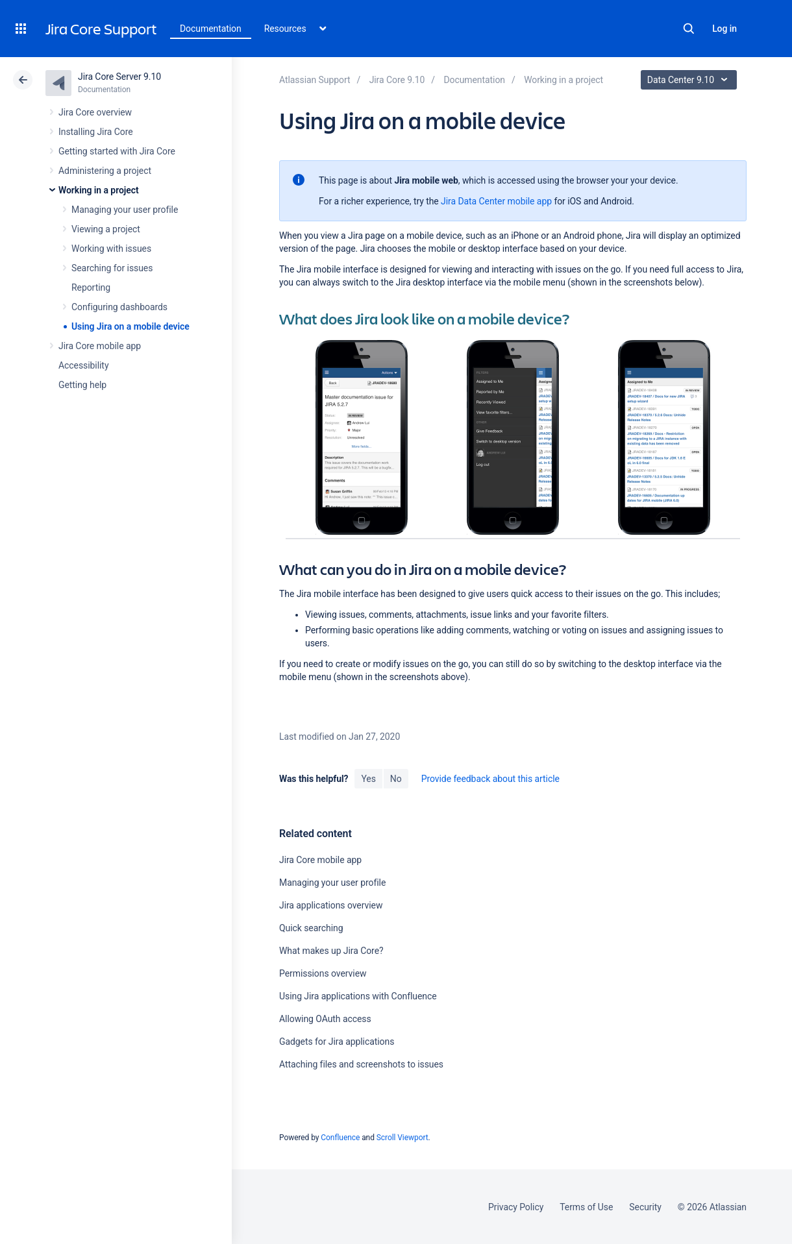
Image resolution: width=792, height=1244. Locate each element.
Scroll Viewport (402, 1137)
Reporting (90, 287)
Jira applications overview (330, 905)
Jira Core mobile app (99, 346)
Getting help (82, 385)
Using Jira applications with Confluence (358, 996)
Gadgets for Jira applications (336, 1041)
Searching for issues (112, 268)
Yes (368, 779)
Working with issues (111, 248)
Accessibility (83, 365)
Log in (724, 28)
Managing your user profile (124, 209)
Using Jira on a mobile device (130, 326)
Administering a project (104, 170)
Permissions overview (322, 973)
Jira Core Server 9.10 (119, 76)
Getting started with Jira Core (116, 151)
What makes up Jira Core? (331, 950)
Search (688, 28)
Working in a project (98, 190)
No (396, 779)
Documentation (210, 28)
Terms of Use (586, 1207)
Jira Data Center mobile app (496, 201)
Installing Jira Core (95, 132)
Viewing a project (105, 229)
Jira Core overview (95, 112)
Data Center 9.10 (690, 79)
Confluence (340, 1137)
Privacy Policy (515, 1207)
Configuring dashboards (119, 307)
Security (645, 1207)
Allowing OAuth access (325, 1019)
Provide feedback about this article (490, 779)
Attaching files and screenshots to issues (361, 1064)
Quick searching (311, 928)
